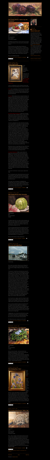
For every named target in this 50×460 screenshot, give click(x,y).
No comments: (24, 57)
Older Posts (27, 454)
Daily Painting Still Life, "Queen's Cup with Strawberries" (17, 20)
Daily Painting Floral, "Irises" (14, 368)
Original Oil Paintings (20, 450)
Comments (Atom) (15, 456)
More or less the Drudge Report (15, 245)
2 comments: (23, 187)
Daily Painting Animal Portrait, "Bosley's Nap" (18, 410)
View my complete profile (35, 55)
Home (19, 454)
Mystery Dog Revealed (13, 64)
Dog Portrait (13, 450)
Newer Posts (10, 454)
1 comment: (23, 238)
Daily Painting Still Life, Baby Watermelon (17, 194)
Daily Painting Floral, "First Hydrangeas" (17, 327)
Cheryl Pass (34, 29)
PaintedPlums (25, 4)
